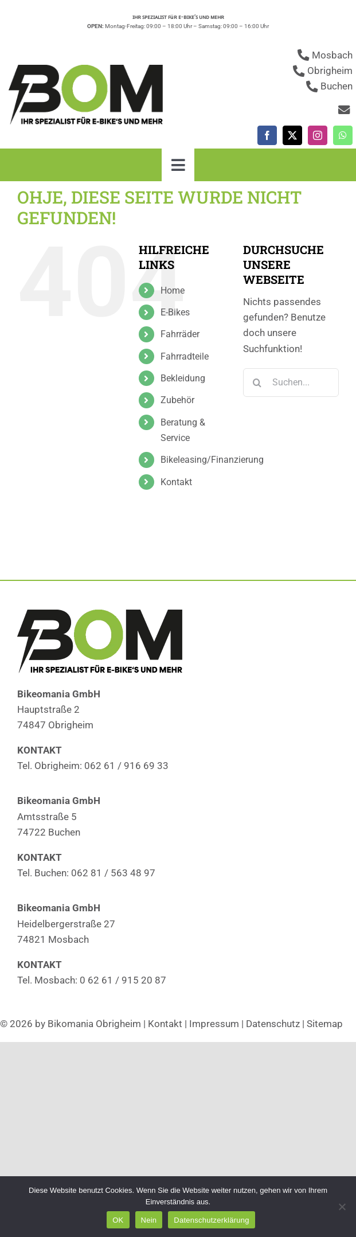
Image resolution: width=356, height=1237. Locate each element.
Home (173, 290)
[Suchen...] (291, 382)
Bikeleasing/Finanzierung (212, 459)
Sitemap (325, 1023)
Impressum (214, 1023)
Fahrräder (180, 334)
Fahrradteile (185, 356)
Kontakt (176, 482)
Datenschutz (273, 1023)
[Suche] (257, 382)
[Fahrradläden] (89, 69)
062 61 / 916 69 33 (126, 765)
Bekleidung (183, 378)
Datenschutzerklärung (211, 1220)
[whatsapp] (343, 135)
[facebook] (267, 135)
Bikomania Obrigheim (94, 1023)
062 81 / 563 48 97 (113, 873)
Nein (149, 1220)
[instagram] (317, 135)
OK (117, 1220)
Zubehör (177, 400)
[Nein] (341, 1206)
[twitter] (292, 135)
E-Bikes (175, 312)
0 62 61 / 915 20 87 (123, 980)
